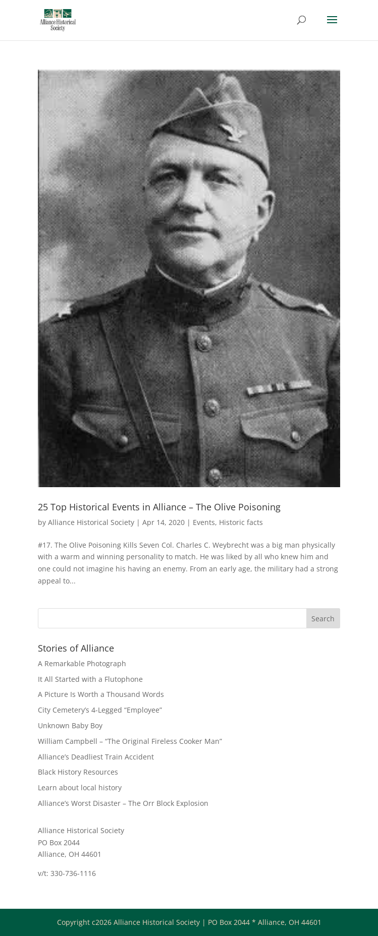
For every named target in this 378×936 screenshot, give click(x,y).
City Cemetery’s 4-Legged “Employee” (100, 710)
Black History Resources (78, 772)
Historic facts (241, 522)
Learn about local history (80, 787)
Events (204, 522)
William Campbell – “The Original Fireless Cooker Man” (130, 741)
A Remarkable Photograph (82, 663)
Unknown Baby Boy (70, 725)
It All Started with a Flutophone (90, 679)
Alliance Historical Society (91, 522)
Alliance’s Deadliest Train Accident (96, 757)
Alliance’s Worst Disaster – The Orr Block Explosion (123, 803)
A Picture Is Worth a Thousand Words (101, 694)
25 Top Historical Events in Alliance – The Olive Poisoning (159, 507)
